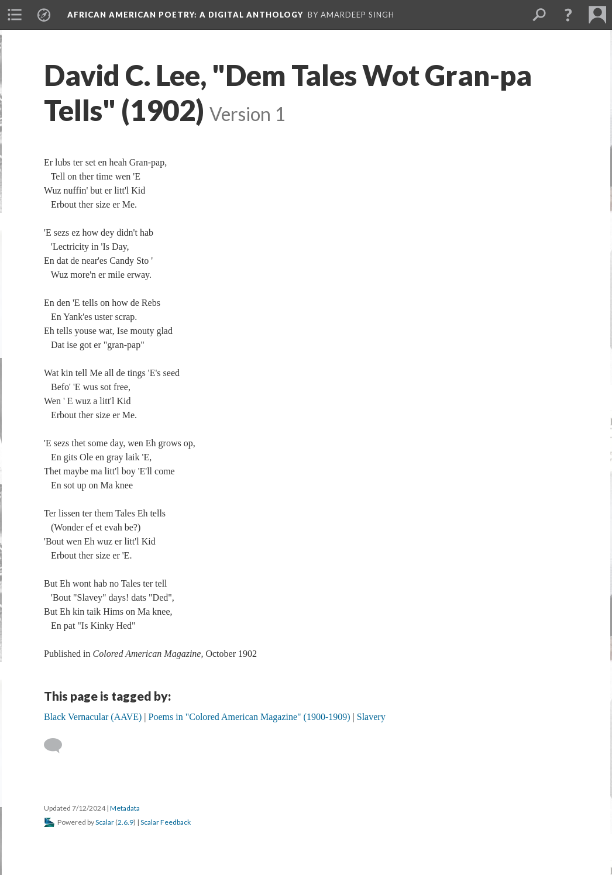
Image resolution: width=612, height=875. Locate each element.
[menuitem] (14, 14)
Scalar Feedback (165, 822)
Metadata (125, 808)
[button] (568, 14)
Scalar (104, 822)
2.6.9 (125, 822)
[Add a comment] (58, 745)
